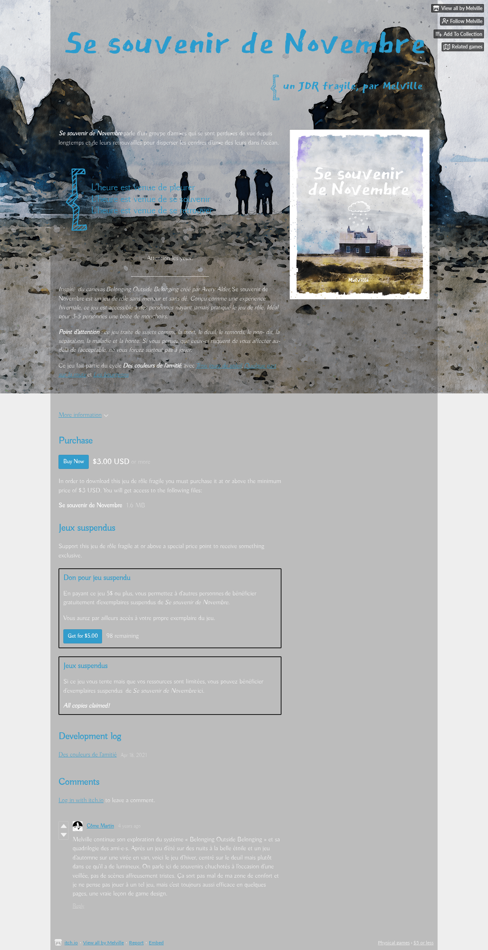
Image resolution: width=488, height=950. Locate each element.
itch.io (71, 942)
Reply (78, 906)
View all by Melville (103, 942)
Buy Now (73, 461)
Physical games (394, 942)
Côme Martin (100, 826)
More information (83, 415)
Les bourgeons (111, 375)
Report (136, 942)
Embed (156, 942)
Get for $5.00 (83, 636)
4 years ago (129, 826)
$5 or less (423, 942)
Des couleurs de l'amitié (87, 755)
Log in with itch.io (81, 801)
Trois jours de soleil (219, 366)
